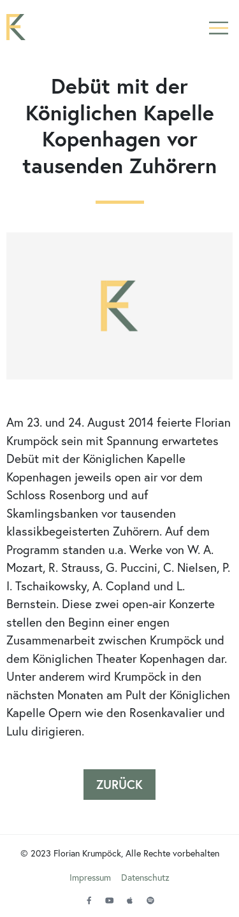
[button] (218, 27)
